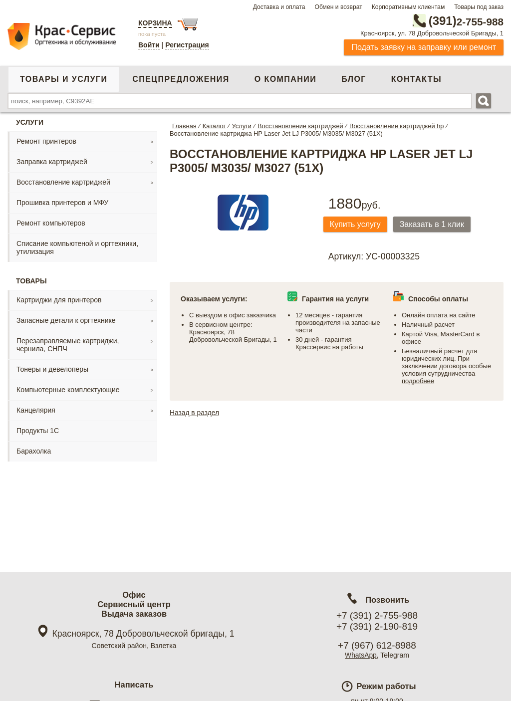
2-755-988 (453, 21)
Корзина (155, 23)
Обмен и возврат (338, 6)
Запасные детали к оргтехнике (66, 320)
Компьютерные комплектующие (68, 390)
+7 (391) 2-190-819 (377, 626)
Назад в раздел (195, 413)
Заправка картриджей (51, 162)
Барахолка (33, 451)
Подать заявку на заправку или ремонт (423, 47)
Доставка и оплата (279, 6)
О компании (285, 79)
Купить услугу (356, 224)
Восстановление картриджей (63, 182)
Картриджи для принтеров (58, 300)
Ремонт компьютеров (50, 223)
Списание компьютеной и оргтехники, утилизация (77, 247)
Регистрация (187, 45)
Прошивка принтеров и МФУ (62, 203)
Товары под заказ (479, 6)
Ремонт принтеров (46, 141)
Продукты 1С (37, 431)
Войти (149, 45)
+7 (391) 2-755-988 (377, 615)
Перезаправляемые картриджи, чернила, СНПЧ (67, 345)
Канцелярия (35, 410)
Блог (353, 79)
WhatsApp (361, 655)
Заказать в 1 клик (434, 224)
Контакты (416, 79)
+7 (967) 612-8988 (377, 645)
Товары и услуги (63, 79)
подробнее (418, 381)
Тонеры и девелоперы (52, 369)
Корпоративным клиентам (408, 6)
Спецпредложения (180, 79)
